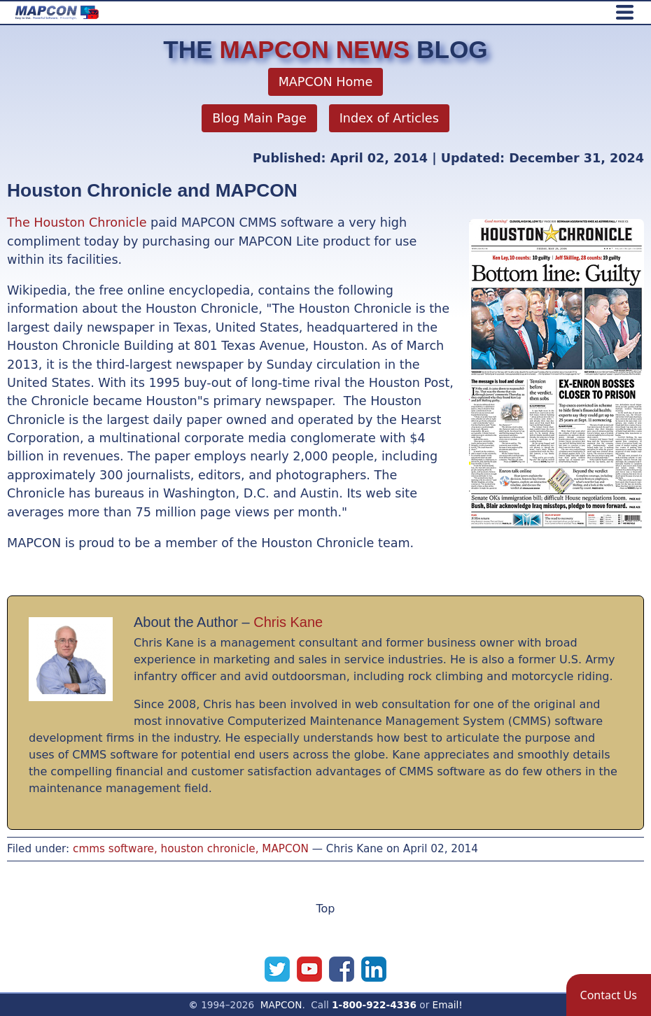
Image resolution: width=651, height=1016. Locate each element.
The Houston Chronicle (77, 223)
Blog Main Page (259, 118)
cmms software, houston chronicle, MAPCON (191, 848)
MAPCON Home (326, 82)
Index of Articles (389, 118)
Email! (448, 1004)
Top (325, 908)
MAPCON (281, 1004)
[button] (608, 995)
